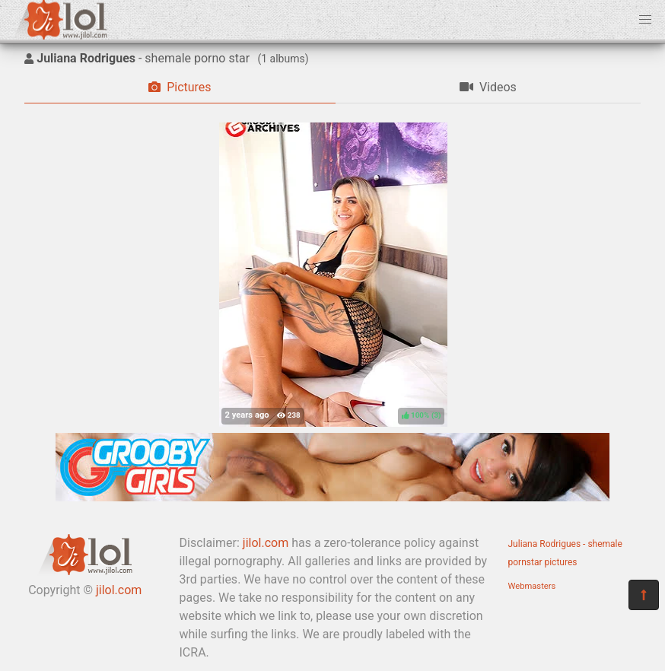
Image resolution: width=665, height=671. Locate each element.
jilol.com (119, 590)
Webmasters (532, 586)
